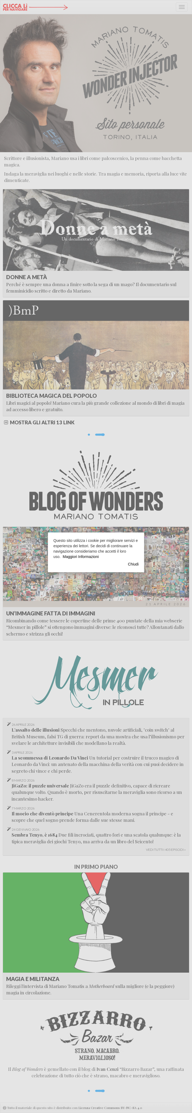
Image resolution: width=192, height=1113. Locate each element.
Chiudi (133, 564)
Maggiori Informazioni (81, 556)
